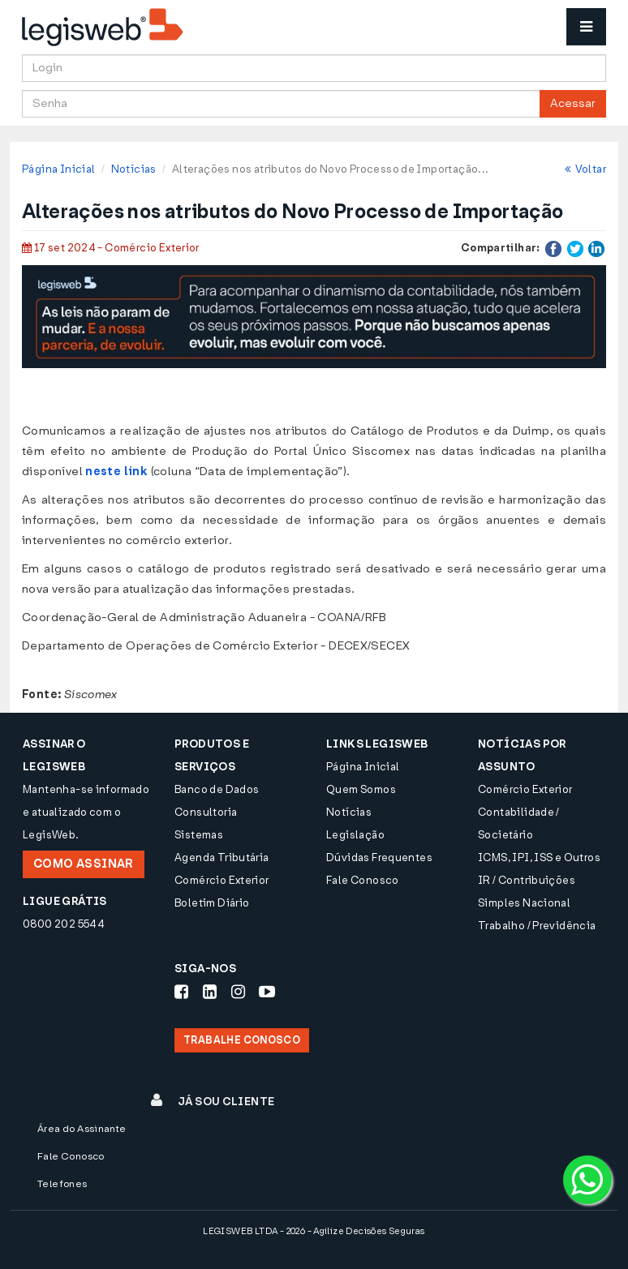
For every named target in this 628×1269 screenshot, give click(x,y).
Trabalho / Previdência (537, 925)
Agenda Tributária (221, 857)
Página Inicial (58, 169)
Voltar (585, 169)
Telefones (62, 1183)
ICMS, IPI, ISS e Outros (539, 857)
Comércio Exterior (221, 880)
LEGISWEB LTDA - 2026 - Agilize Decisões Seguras (313, 1231)
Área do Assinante (82, 1128)
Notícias (134, 169)
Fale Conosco (362, 880)
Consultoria (205, 812)
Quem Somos (361, 789)
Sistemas (198, 835)
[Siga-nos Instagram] (238, 991)
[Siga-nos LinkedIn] (210, 991)
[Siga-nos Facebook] (181, 991)
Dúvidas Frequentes (379, 857)
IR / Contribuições (526, 880)
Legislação (355, 835)
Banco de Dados (216, 789)
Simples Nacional (524, 903)
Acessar (573, 103)
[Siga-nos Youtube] (267, 991)
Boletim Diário (211, 903)
